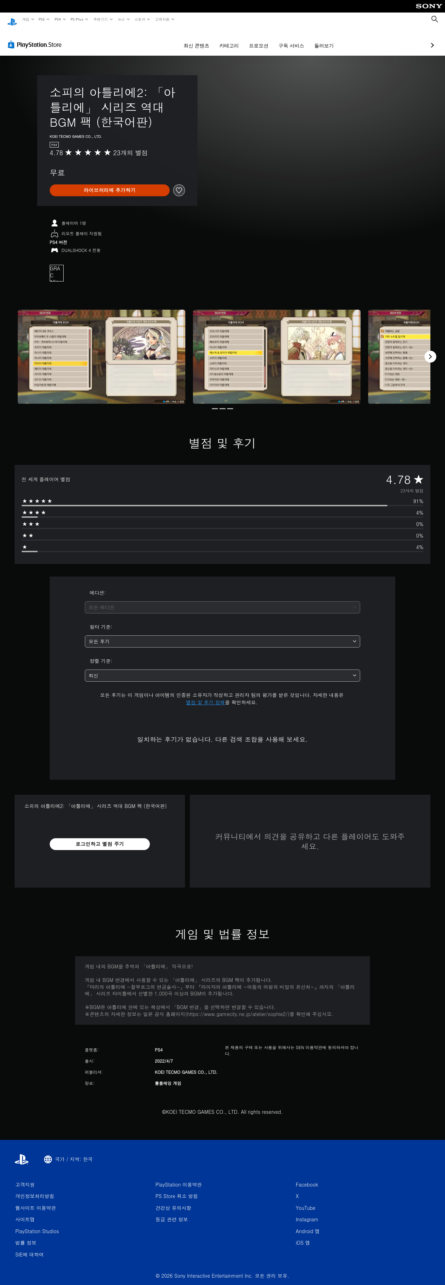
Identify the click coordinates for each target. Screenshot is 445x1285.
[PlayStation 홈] (12, 19)
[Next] (430, 350)
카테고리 (192, 39)
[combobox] (223, 601)
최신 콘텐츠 (159, 39)
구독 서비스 (254, 39)
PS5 (42, 19)
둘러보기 (287, 39)
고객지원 (162, 19)
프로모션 (222, 39)
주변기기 (100, 19)
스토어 (140, 19)
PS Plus (76, 19)
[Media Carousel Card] (101, 350)
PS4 (57, 19)
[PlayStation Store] (36, 37)
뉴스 (121, 19)
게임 (25, 19)
